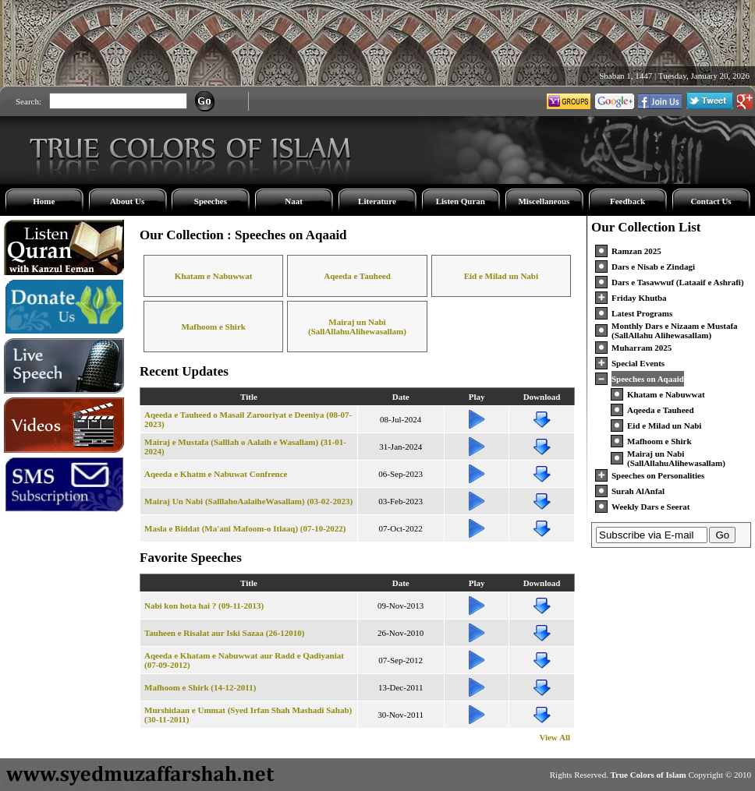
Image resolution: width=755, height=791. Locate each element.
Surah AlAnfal (638, 491)
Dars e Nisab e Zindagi (653, 266)
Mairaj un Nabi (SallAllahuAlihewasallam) (357, 326)
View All (554, 737)
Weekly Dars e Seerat (650, 506)
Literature (377, 201)
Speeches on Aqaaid (647, 378)
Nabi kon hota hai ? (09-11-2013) (204, 605)
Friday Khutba (639, 297)
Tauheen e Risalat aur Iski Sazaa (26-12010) (224, 632)
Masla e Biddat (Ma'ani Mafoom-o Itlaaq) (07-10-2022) (245, 528)
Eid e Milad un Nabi (501, 276)
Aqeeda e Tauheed (357, 276)
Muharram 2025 (641, 347)
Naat (294, 201)
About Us (127, 201)
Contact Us (710, 201)
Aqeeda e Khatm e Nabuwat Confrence (215, 473)
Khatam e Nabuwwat (214, 276)
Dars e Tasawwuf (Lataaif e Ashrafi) (677, 282)
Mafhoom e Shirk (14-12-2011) (200, 687)
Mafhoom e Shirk (213, 326)
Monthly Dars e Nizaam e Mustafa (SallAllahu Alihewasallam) (674, 330)
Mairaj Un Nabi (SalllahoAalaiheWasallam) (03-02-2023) (248, 501)
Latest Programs (641, 313)
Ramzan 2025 (636, 251)
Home (44, 201)
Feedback (627, 201)
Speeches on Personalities (657, 475)
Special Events (638, 363)
